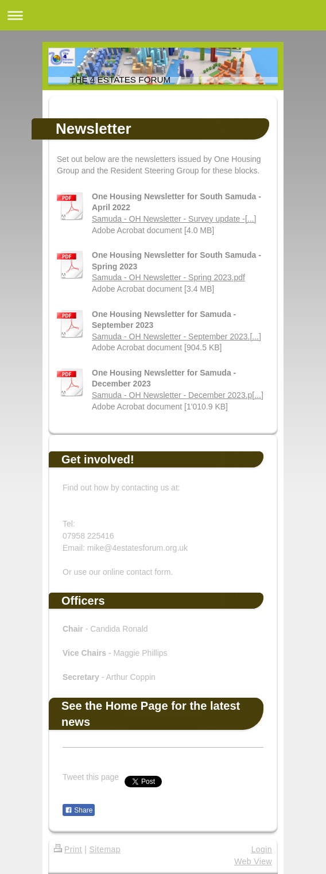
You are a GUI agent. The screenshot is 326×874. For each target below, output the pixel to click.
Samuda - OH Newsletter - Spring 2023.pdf (168, 277)
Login (261, 849)
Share (78, 810)
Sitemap (105, 849)
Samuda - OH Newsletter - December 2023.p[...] (177, 395)
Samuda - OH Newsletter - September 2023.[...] (176, 336)
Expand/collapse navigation (163, 15)
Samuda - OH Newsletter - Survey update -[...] (174, 218)
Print (68, 849)
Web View (253, 861)
